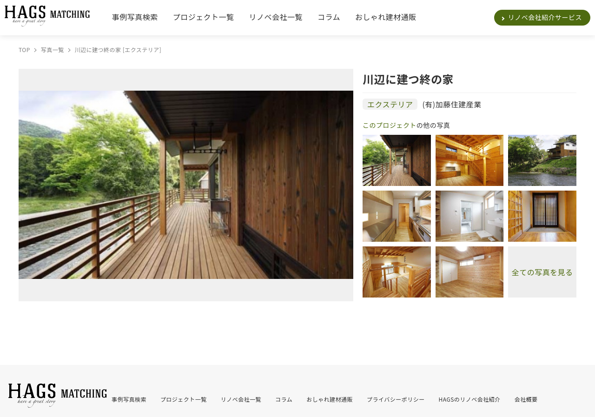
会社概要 (526, 399)
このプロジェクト (389, 125)
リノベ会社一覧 (276, 16)
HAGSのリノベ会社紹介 (470, 399)
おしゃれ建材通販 (385, 16)
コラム (328, 16)
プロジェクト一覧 (203, 16)
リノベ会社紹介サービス (545, 17)
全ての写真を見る (542, 272)
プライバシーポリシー (396, 399)
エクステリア (390, 104)
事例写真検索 (135, 16)
